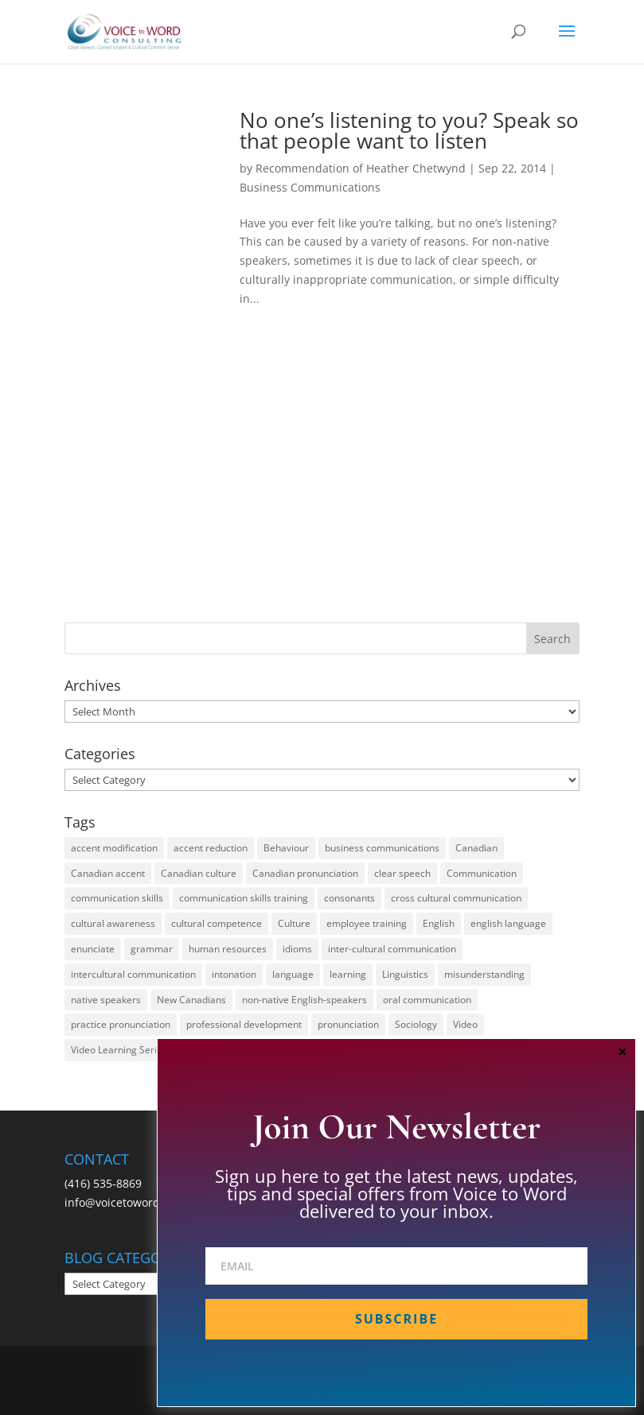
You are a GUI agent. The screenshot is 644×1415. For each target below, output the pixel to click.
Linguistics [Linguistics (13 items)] (405, 974)
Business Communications (310, 187)
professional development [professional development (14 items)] (244, 1024)
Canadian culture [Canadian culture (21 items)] (198, 873)
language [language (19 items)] (293, 974)
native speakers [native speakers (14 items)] (106, 999)
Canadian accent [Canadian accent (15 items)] (108, 873)
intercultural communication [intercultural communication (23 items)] (133, 974)
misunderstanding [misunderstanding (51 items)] (484, 974)
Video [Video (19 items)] (465, 1024)
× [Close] (622, 1051)
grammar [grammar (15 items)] (152, 949)
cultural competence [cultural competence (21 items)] (216, 923)
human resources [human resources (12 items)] (228, 949)
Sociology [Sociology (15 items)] (416, 1024)
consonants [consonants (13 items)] (349, 898)
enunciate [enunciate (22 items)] (93, 949)
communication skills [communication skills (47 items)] (117, 898)
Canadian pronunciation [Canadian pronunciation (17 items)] (305, 873)
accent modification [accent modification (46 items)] (114, 848)
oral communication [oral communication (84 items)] (427, 999)
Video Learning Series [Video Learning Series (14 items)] (119, 1049)
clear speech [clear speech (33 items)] (402, 873)
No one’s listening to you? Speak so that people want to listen (409, 130)
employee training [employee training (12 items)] (366, 923)
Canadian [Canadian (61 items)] (476, 848)
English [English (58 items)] (439, 923)
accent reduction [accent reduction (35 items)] (211, 848)
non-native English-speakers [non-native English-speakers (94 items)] (304, 999)
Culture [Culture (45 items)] (294, 923)
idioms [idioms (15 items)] (297, 949)
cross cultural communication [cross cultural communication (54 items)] (456, 898)
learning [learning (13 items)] (348, 974)
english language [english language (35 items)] (508, 923)
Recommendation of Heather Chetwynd (361, 168)
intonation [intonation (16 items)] (234, 974)
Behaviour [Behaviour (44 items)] (286, 848)
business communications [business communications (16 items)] (382, 848)
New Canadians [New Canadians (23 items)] (191, 999)
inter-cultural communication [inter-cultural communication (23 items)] (392, 949)
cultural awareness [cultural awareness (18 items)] (113, 923)
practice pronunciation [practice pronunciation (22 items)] (120, 1024)
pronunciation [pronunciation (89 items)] (348, 1024)
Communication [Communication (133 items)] (482, 873)
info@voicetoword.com (124, 1202)
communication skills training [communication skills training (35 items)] (243, 898)
